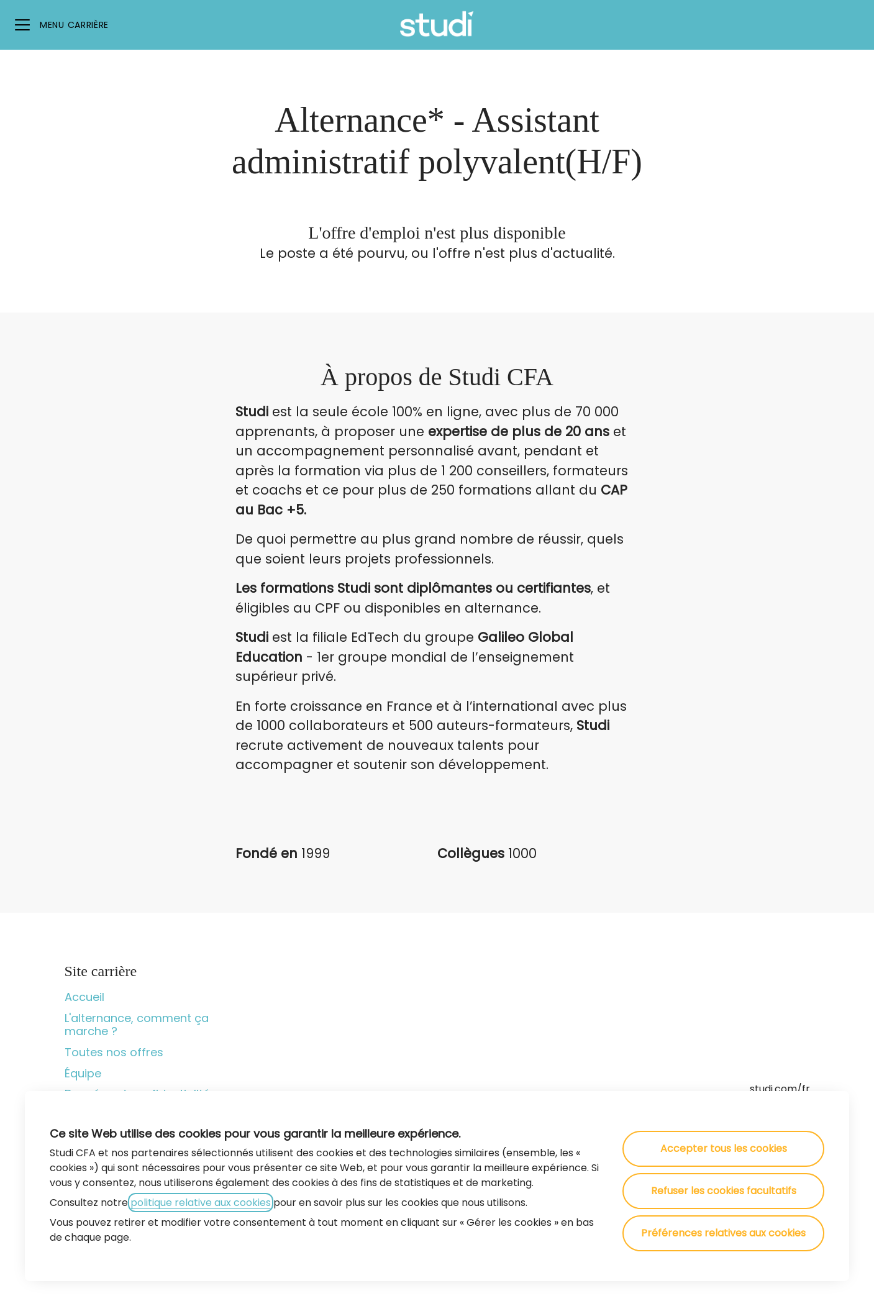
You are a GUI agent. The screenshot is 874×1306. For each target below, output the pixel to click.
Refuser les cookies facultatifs (723, 1191)
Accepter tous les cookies (723, 1148)
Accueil (84, 997)
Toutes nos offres (114, 1052)
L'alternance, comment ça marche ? (137, 1024)
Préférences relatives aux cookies (723, 1233)
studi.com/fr (780, 1089)
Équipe (83, 1073)
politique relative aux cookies (200, 1202)
